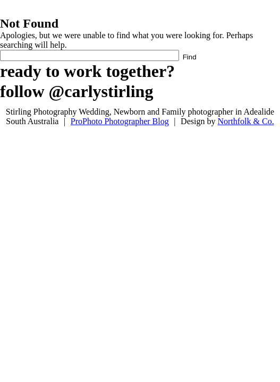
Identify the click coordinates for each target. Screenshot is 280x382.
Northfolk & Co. (245, 121)
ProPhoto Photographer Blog (120, 121)
